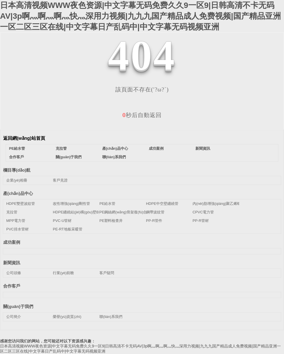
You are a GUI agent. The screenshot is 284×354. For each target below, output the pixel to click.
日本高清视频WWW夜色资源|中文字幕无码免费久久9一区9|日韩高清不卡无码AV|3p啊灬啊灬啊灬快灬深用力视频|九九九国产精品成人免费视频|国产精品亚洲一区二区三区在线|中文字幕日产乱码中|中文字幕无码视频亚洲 (140, 16)
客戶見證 (60, 180)
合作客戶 (16, 157)
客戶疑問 (106, 273)
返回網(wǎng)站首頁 (24, 138)
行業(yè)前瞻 (63, 273)
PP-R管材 (201, 220)
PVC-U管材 (62, 220)
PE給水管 (17, 148)
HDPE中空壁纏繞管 (162, 203)
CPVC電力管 (203, 212)
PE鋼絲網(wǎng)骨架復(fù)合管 (125, 212)
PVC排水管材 (17, 229)
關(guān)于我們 (69, 157)
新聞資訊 (202, 148)
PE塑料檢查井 (111, 220)
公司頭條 (13, 273)
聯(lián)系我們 (114, 157)
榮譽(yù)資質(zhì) (67, 317)
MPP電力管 (15, 220)
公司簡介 (13, 317)
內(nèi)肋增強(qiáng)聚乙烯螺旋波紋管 (224, 203)
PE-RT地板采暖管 (67, 229)
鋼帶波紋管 (155, 212)
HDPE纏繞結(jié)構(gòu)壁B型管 (79, 212)
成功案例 (156, 148)
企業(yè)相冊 (16, 180)
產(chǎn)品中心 (115, 148)
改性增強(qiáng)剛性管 (71, 203)
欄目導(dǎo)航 (16, 170)
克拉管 (61, 148)
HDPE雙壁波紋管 (20, 203)
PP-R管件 (154, 220)
